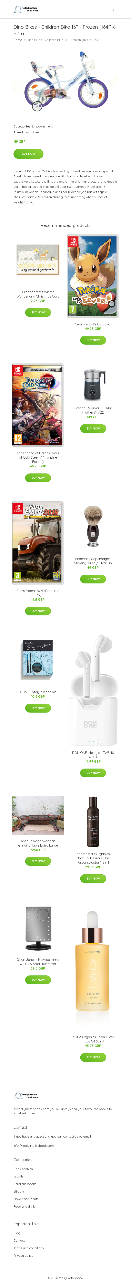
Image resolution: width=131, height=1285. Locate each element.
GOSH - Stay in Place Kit (38, 692)
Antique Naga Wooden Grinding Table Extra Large (38, 843)
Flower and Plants (26, 1199)
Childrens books (25, 1184)
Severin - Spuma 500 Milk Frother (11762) (93, 410)
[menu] (114, 9)
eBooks (19, 1191)
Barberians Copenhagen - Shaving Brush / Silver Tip (93, 561)
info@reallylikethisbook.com (33, 1146)
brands (18, 1176)
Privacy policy (23, 1256)
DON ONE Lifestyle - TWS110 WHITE (93, 755)
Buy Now (28, 154)
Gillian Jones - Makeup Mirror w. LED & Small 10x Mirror (38, 962)
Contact (19, 1240)
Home (17, 40)
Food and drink (24, 1206)
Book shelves (23, 1169)
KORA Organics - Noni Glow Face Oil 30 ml (93, 1039)
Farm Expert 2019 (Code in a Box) (38, 593)
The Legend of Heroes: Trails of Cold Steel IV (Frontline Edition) (38, 457)
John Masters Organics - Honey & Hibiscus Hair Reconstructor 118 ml (93, 858)
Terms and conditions (28, 1248)
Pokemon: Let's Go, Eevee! (93, 324)
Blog (16, 1233)
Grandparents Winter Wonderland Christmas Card (38, 294)
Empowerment (42, 126)
